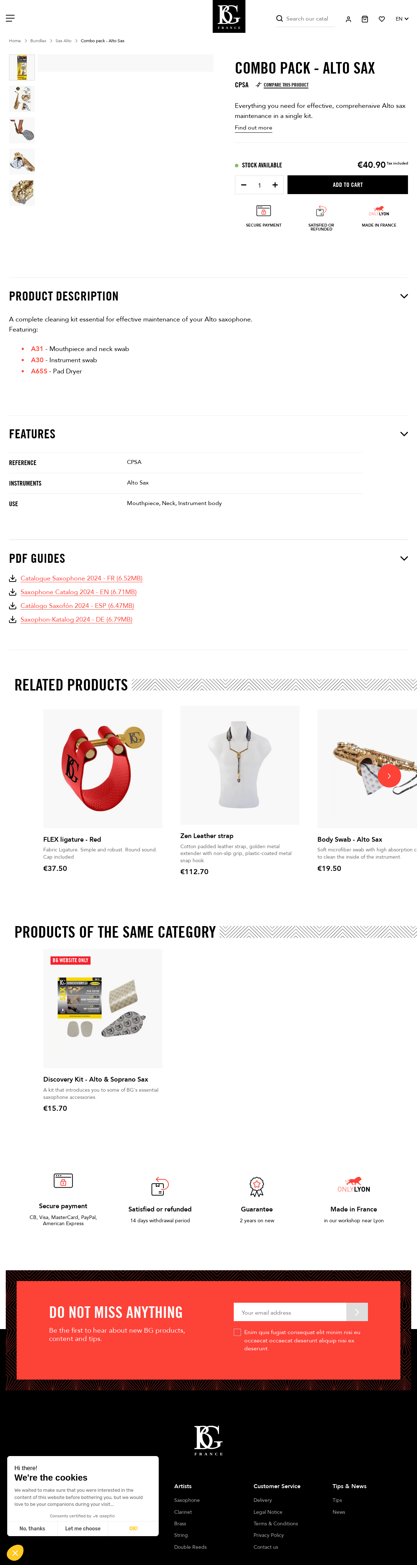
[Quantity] (259, 185)
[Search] (305, 19)
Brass (180, 1523)
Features (208, 433)
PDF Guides (208, 558)
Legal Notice (268, 1512)
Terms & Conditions (276, 1523)
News (339, 1512)
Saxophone (187, 1500)
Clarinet (183, 1512)
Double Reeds (190, 1547)
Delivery (263, 1500)
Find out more (253, 128)
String (181, 1535)
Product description (208, 296)
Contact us (266, 1547)
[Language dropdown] (402, 19)
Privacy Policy (269, 1535)
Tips (337, 1500)
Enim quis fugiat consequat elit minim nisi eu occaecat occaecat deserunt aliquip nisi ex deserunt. (302, 1340)
